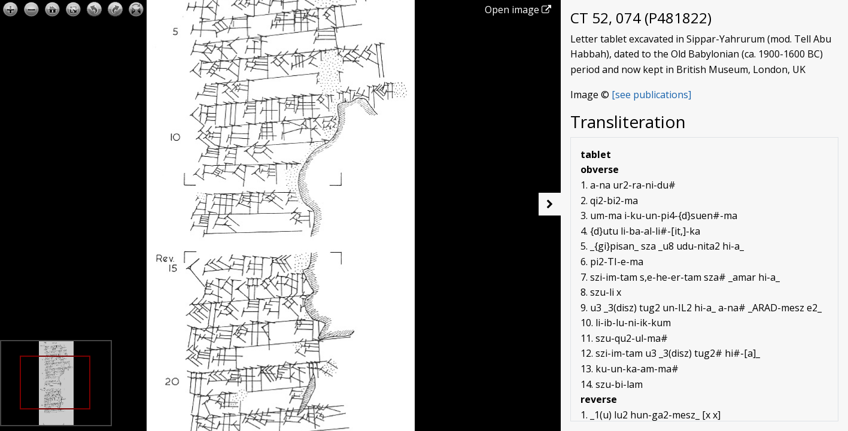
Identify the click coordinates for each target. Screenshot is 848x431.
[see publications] (651, 94)
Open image (518, 9)
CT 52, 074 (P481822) (641, 18)
